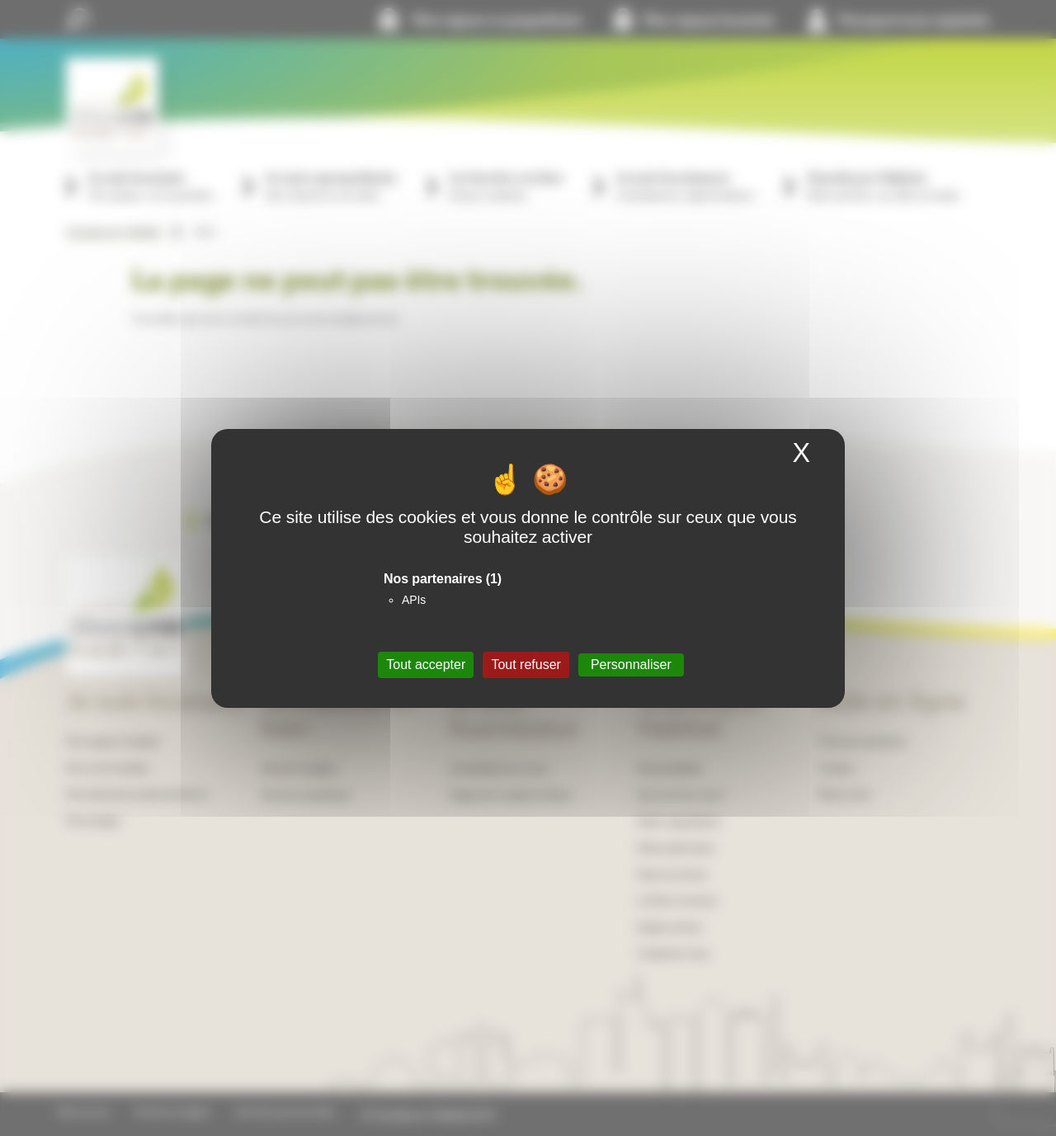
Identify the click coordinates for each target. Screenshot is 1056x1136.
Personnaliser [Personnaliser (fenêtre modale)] (631, 665)
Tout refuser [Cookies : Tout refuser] (525, 665)
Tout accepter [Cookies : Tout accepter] (425, 665)
